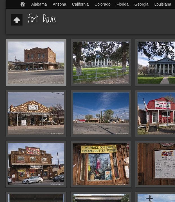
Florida (122, 4)
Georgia (141, 4)
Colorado (103, 4)
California (80, 4)
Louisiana (162, 4)
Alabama (39, 4)
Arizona (59, 4)
